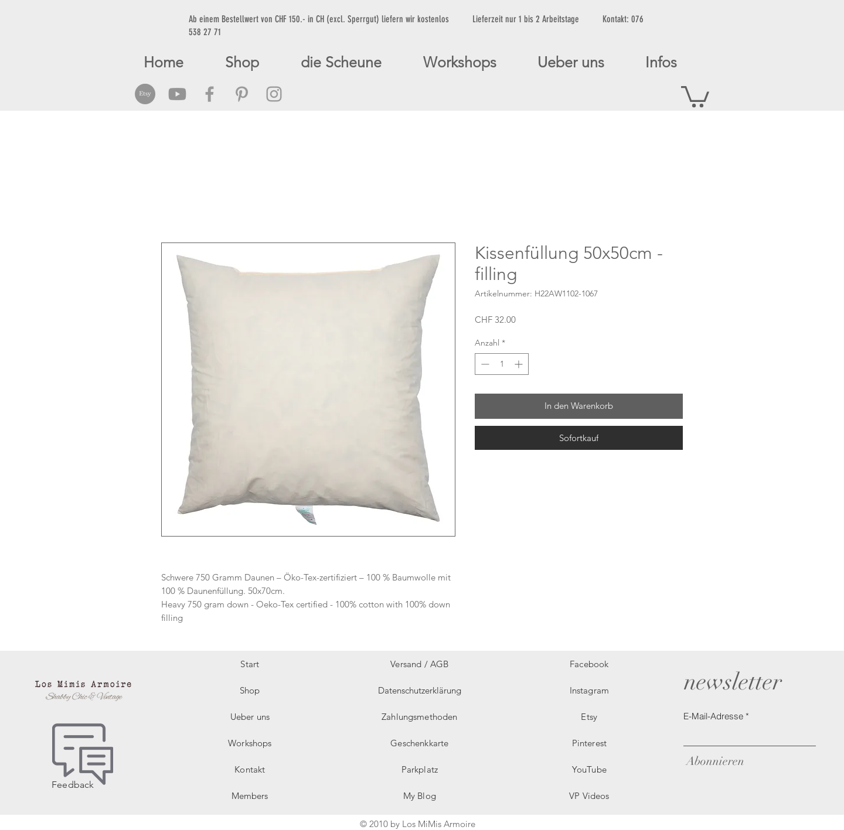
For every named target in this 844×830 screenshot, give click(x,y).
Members (250, 795)
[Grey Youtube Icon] (177, 94)
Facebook (589, 664)
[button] (695, 95)
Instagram (589, 690)
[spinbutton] (501, 364)
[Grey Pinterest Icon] (242, 94)
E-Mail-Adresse (713, 716)
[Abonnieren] (713, 761)
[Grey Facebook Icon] (209, 94)
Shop (250, 690)
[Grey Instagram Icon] (274, 94)
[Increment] (519, 364)
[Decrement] (484, 364)
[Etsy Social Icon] (145, 94)
